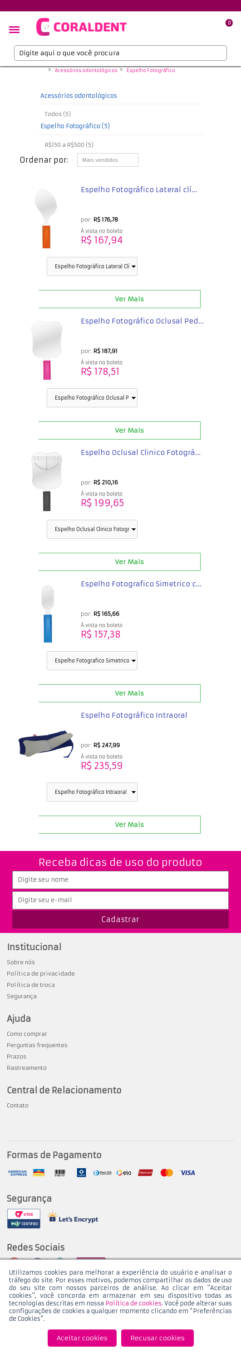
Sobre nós (21, 962)
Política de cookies (133, 1303)
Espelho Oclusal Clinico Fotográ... (141, 452)
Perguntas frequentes (37, 1045)
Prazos (16, 1056)
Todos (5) (58, 114)
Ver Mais (129, 299)
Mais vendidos (100, 160)
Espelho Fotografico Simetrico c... (141, 584)
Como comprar (27, 1033)
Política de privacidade (41, 973)
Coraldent (40, 71)
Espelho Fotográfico (151, 70)
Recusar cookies (157, 1338)
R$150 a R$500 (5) (69, 144)
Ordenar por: (44, 159)
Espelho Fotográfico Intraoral (134, 715)
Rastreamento (27, 1067)
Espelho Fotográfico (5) (75, 126)
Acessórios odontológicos (86, 70)
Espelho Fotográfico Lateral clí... (139, 189)
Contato (18, 1105)
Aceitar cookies (82, 1338)
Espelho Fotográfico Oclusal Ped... (142, 321)
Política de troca (31, 984)
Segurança (22, 996)
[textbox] (120, 53)
